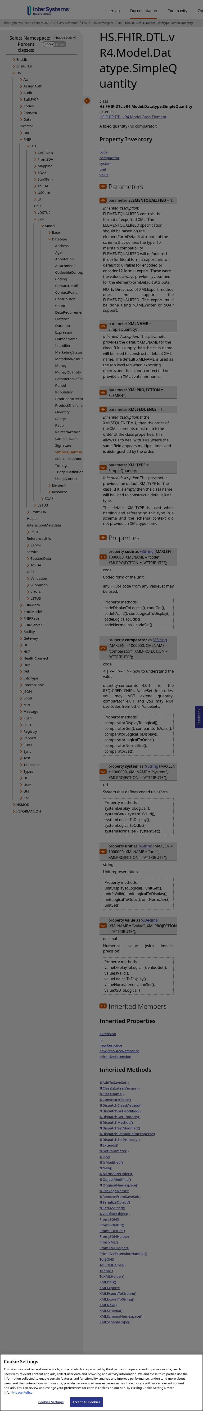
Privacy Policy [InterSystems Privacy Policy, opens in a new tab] (21, 1397)
